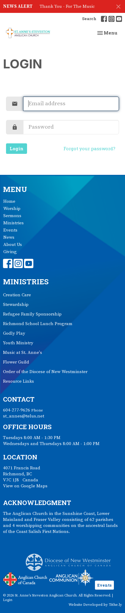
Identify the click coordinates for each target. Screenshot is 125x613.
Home (9, 201)
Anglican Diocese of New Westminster (70, 559)
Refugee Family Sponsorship (32, 314)
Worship (11, 208)
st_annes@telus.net (23, 416)
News (8, 237)
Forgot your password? (89, 148)
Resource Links (18, 381)
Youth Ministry (18, 343)
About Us (12, 244)
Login (16, 148)
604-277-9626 (16, 410)
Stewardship (16, 304)
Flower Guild (16, 362)
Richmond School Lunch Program (37, 324)
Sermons (12, 216)
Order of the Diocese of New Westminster (45, 372)
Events (10, 230)
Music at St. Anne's (22, 352)
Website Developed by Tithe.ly (95, 604)
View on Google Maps (25, 486)
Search (89, 18)
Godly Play (14, 333)
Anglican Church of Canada (25, 578)
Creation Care (17, 295)
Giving (10, 252)
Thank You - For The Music (67, 6)
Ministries (13, 223)
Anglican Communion (71, 577)
